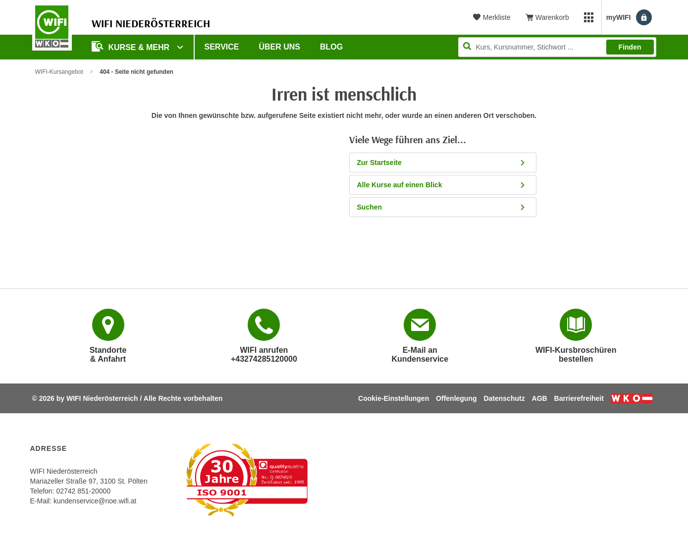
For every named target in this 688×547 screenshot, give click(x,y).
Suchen (444, 207)
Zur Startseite (444, 162)
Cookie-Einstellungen (393, 398)
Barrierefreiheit (579, 398)
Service (222, 47)
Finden (630, 47)
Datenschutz (504, 398)
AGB (539, 398)
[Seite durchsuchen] (557, 47)
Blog (331, 47)
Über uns (279, 47)
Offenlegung (456, 398)
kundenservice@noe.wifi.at (95, 501)
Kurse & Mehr (132, 46)
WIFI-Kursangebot (59, 71)
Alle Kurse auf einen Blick (444, 185)
